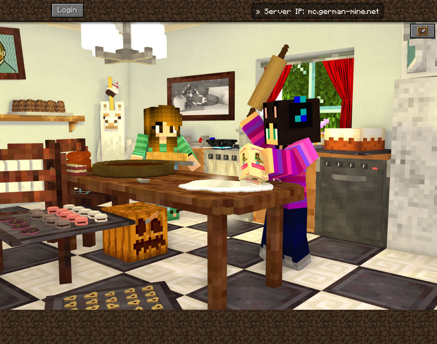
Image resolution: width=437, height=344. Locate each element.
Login (67, 9)
